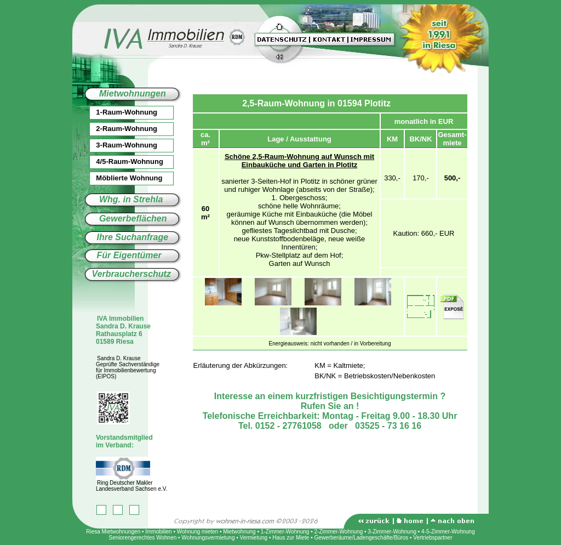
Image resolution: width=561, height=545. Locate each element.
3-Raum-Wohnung (114, 145)
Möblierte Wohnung (117, 178)
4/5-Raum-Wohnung (117, 161)
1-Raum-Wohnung (114, 112)
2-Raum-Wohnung (114, 128)
